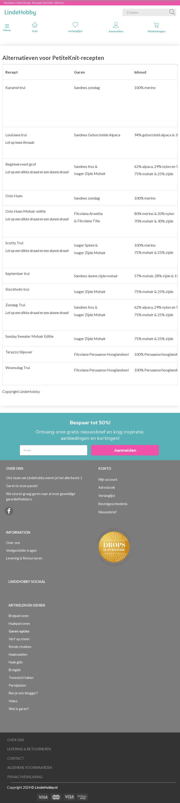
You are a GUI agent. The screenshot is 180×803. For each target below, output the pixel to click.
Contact (15, 758)
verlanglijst (75, 27)
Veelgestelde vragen (21, 550)
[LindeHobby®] (20, 11)
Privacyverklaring (25, 777)
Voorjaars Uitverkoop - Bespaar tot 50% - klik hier (34, 2)
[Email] (53, 450)
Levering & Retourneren (24, 558)
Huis (35, 27)
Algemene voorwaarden (29, 768)
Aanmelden (116, 27)
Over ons (13, 543)
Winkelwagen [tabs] (156, 27)
